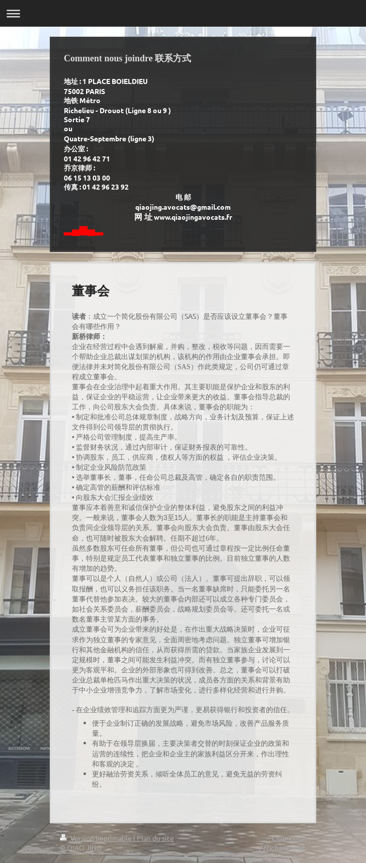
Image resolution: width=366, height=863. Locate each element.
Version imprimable (96, 837)
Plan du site (155, 837)
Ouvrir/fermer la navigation (183, 13)
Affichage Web (282, 847)
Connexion (289, 837)
